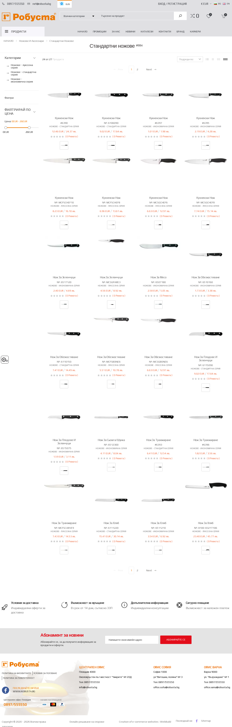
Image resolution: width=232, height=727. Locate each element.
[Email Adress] (131, 640)
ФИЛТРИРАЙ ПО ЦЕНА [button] (18, 111)
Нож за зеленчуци (64, 277)
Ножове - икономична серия (158, 126)
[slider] (5, 127)
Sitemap (206, 720)
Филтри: (9, 97)
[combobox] (135, 16)
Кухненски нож (64, 118)
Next (151, 69)
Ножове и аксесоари (31, 40)
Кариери (195, 31)
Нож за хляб (111, 523)
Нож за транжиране (158, 440)
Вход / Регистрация (172, 3)
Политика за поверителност (19, 678)
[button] (197, 16)
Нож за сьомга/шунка (111, 440)
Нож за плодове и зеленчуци (205, 358)
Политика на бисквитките (16, 673)
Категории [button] (13, 58)
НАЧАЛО (82, 31)
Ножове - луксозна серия (64, 206)
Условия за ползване (45, 673)
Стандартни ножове (61, 40)
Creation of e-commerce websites (139, 721)
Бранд (181, 31)
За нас (116, 31)
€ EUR (204, 3)
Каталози (147, 31)
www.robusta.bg (24, 691)
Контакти (165, 31)
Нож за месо (158, 277)
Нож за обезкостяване (206, 277)
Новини (130, 31)
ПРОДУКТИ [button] (18, 31)
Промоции (99, 31)
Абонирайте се (175, 639)
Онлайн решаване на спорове (87, 721)
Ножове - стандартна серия (64, 126)
